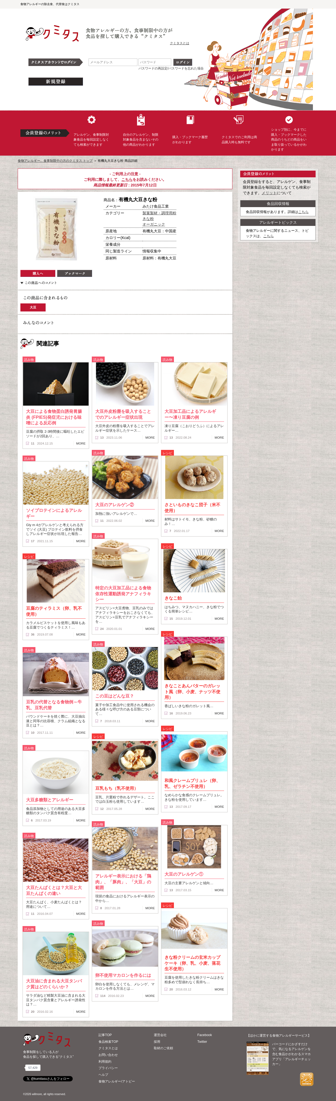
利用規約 (104, 1061)
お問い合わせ (108, 1055)
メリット (269, 193)
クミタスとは (179, 43)
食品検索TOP (108, 1042)
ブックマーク (74, 273)
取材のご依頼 (163, 1048)
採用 (157, 1042)
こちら (127, 179)
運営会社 (160, 1035)
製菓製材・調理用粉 (159, 213)
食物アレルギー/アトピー (116, 1081)
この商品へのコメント (38, 282)
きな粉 (148, 218)
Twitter (202, 1042)
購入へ (37, 273)
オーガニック (154, 224)
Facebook (204, 1035)
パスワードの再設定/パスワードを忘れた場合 (171, 68)
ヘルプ (103, 1075)
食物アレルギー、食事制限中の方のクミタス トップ (55, 161)
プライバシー (108, 1068)
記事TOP (105, 1035)
